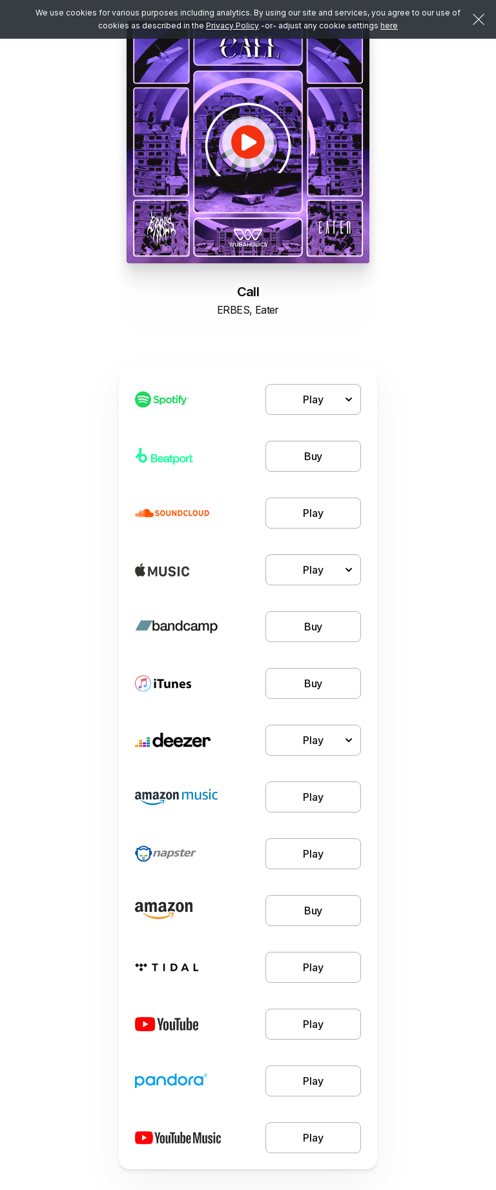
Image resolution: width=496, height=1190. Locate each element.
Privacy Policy (232, 25)
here (389, 25)
